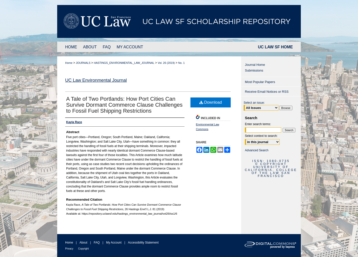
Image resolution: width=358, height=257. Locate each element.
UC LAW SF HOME (275, 47)
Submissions (254, 70)
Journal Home (255, 65)
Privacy (69, 248)
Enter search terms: (258, 124)
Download (210, 102)
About (83, 242)
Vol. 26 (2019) (166, 62)
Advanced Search (256, 150)
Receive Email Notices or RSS (267, 91)
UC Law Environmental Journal (96, 80)
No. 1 (181, 62)
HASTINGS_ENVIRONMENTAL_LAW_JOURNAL (124, 62)
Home (68, 62)
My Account (114, 242)
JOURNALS (83, 62)
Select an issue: (254, 102)
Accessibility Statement (143, 242)
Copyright (83, 248)
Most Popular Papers (260, 82)
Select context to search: (261, 136)
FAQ (97, 242)
